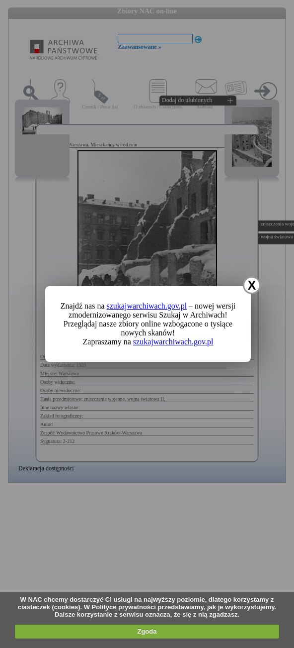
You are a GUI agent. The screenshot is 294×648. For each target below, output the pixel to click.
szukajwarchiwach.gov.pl (147, 306)
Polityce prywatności (124, 607)
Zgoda (146, 631)
